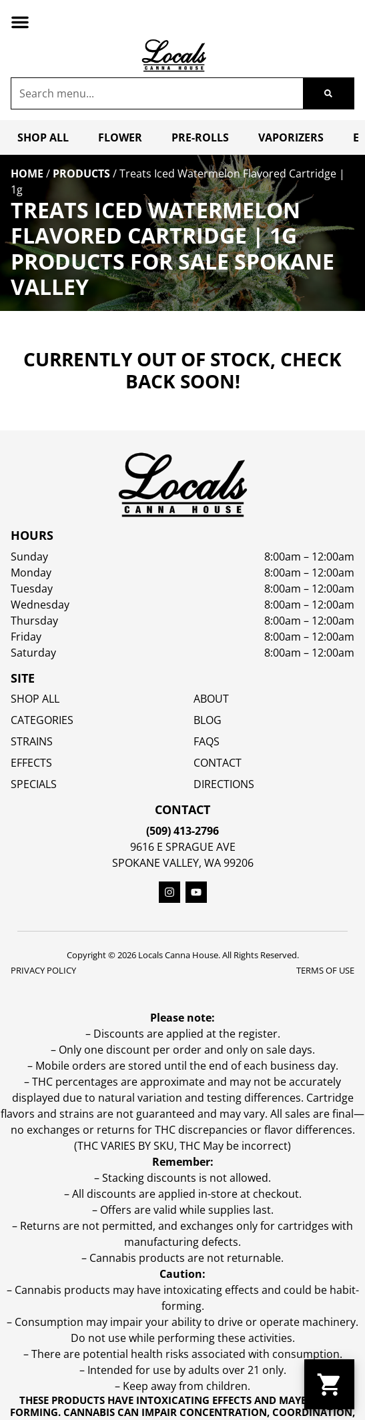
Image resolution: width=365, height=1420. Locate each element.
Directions (224, 784)
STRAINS (32, 741)
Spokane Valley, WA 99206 (183, 862)
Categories (42, 720)
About (211, 698)
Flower (120, 137)
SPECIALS (34, 784)
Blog (208, 720)
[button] (20, 22)
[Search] (328, 93)
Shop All (43, 137)
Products (81, 173)
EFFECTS (31, 762)
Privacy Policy (43, 970)
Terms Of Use (325, 970)
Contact (218, 762)
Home (27, 173)
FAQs (207, 741)
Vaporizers (291, 137)
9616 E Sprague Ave (183, 846)
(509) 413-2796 (182, 830)
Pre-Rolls (200, 137)
